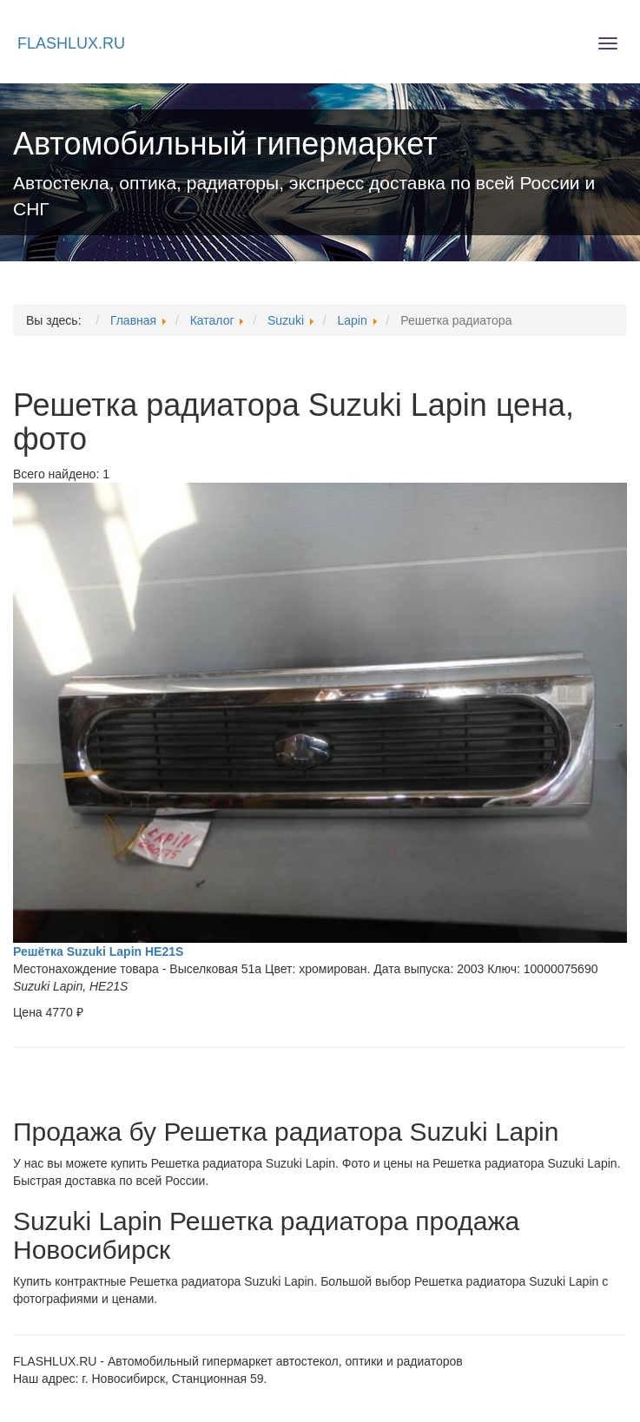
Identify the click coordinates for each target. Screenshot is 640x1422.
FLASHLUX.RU (71, 43)
